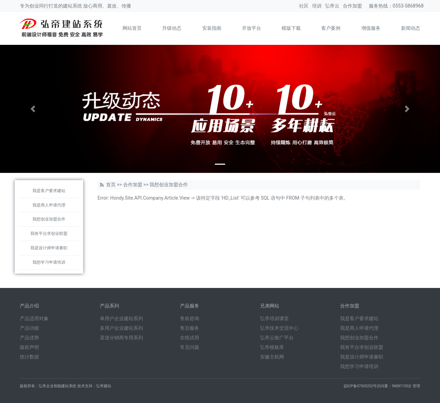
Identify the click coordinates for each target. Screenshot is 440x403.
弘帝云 (332, 6)
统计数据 (29, 357)
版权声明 (29, 347)
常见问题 (189, 347)
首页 (111, 184)
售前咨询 (189, 318)
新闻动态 (410, 28)
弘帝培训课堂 (274, 318)
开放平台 (251, 28)
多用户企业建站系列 (121, 328)
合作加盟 (352, 6)
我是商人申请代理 (49, 205)
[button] (33, 109)
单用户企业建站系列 (121, 318)
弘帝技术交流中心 (279, 328)
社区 (304, 6)
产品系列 (109, 305)
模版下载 (291, 28)
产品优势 (29, 337)
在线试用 (189, 337)
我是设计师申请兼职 (48, 247)
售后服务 (189, 328)
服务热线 (378, 6)
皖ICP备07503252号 (360, 386)
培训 (317, 6)
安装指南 (211, 28)
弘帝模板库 (272, 347)
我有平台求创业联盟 (48, 233)
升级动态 (171, 28)
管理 (416, 386)
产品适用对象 (34, 318)
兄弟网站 (269, 305)
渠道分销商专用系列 (121, 337)
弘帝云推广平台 (277, 337)
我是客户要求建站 (49, 190)
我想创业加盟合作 (49, 219)
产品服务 (189, 305)
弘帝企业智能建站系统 (57, 386)
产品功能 (29, 328)
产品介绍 (29, 305)
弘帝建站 (103, 386)
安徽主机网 (272, 357)
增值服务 (370, 28)
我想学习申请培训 (49, 262)
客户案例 (330, 28)
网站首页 (132, 28)
